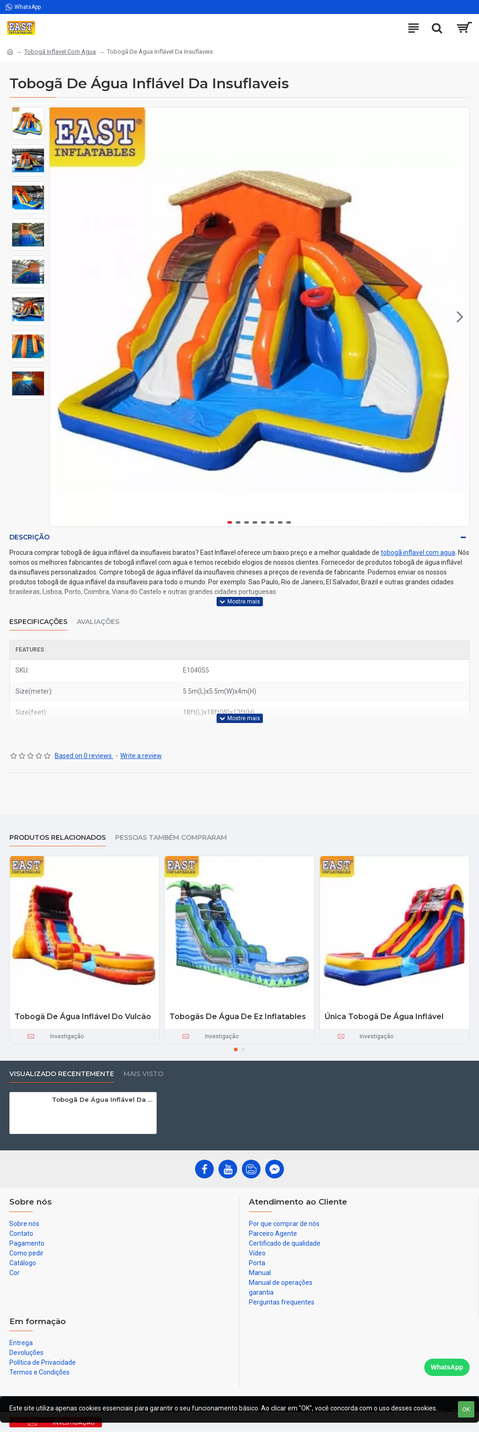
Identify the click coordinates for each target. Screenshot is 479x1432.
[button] (459, 317)
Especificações (38, 622)
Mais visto (143, 1074)
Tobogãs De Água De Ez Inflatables (237, 1016)
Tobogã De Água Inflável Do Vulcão (83, 1016)
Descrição (29, 537)
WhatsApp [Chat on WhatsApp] (447, 1367)
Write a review (141, 755)
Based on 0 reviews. (84, 755)
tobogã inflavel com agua (418, 552)
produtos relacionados (57, 838)
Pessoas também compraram (171, 838)
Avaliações (98, 622)
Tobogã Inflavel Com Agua (60, 51)
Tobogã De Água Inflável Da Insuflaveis (102, 1099)
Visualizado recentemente (61, 1074)
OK (466, 1409)
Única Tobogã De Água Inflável (384, 1016)
